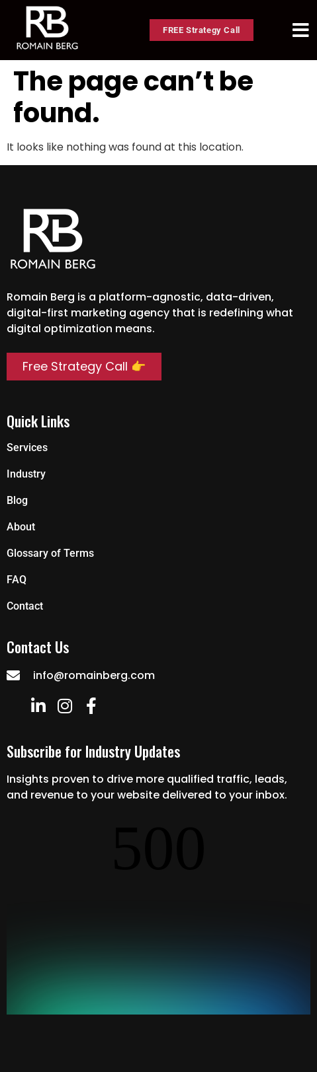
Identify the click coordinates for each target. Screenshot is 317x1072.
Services (27, 447)
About (21, 526)
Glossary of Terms (50, 553)
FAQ (16, 579)
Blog (17, 500)
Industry (26, 474)
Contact (25, 606)
